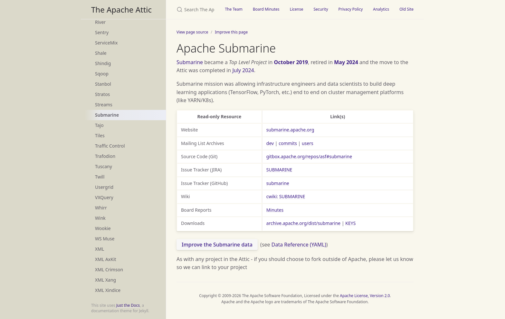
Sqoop (102, 74)
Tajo (99, 125)
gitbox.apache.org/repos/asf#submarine (309, 156)
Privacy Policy (350, 9)
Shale (101, 53)
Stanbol (103, 84)
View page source (192, 32)
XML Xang (105, 280)
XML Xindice (107, 290)
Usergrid (104, 187)
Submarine (107, 115)
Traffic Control (110, 146)
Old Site (406, 9)
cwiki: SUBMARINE (285, 196)
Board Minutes (266, 9)
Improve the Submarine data (217, 244)
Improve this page (231, 32)
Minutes (274, 210)
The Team (234, 9)
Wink (100, 218)
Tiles (100, 135)
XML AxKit (105, 259)
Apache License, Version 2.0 (365, 295)
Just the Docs (128, 305)
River (100, 22)
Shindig (103, 63)
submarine (277, 183)
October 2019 (291, 62)
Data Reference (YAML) (299, 244)
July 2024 (243, 70)
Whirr (101, 208)
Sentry (102, 32)
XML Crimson (109, 269)
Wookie (103, 228)
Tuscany (103, 166)
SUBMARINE (279, 170)
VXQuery (104, 197)
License (296, 9)
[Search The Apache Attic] (193, 9)
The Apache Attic (121, 9)
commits (288, 143)
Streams (103, 105)
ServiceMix (106, 43)
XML (99, 249)
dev (270, 143)
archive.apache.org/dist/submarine (303, 223)
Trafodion (105, 156)
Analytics (381, 9)
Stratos (102, 94)
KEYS (350, 223)
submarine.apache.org (290, 130)
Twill (99, 177)
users (307, 143)
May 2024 (346, 62)
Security (320, 9)
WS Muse (104, 239)
